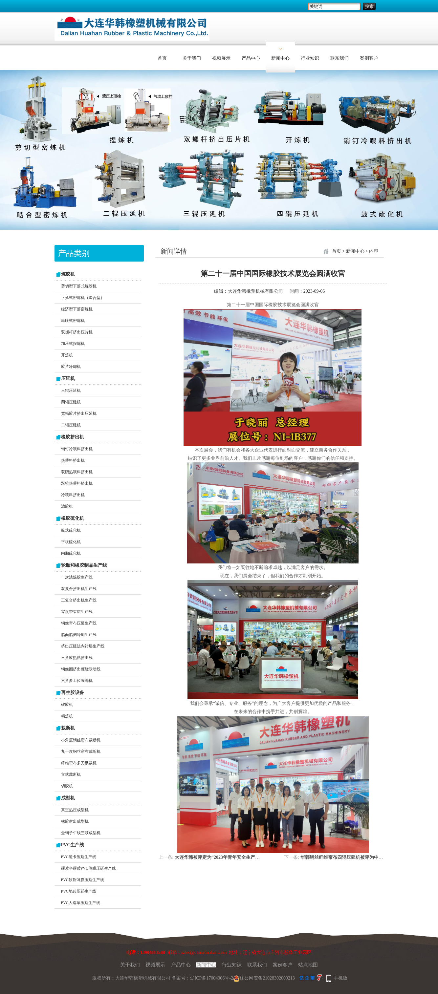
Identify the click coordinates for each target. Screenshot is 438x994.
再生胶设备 (72, 692)
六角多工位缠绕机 (77, 680)
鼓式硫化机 (71, 530)
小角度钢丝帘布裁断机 (80, 740)
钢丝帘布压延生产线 (79, 623)
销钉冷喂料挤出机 (77, 449)
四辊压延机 (71, 402)
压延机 (68, 378)
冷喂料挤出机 (73, 495)
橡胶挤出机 (72, 436)
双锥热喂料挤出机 (77, 483)
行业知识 (310, 58)
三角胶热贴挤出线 (77, 657)
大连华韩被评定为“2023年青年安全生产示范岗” (223, 857)
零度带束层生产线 (77, 611)
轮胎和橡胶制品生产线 (84, 565)
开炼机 (67, 355)
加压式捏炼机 (73, 343)
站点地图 (308, 964)
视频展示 (221, 58)
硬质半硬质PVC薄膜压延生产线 (88, 868)
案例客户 (369, 58)
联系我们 (339, 58)
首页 (162, 58)
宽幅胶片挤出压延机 (79, 413)
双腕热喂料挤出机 (77, 472)
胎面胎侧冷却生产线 (79, 634)
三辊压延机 (71, 390)
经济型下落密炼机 (77, 309)
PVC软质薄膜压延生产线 (82, 880)
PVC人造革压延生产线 (80, 902)
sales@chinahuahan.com (204, 952)
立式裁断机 (71, 774)
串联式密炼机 (73, 320)
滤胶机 (67, 506)
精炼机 (67, 716)
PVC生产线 (72, 844)
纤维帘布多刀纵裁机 (79, 763)
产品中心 (251, 58)
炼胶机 (68, 274)
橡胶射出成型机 (75, 821)
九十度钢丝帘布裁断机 (80, 751)
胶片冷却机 (71, 366)
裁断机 (68, 728)
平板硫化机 (71, 541)
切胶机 (67, 786)
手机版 (340, 978)
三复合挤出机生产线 (79, 600)
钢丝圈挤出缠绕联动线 (80, 669)
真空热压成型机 (75, 810)
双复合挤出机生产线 (79, 588)
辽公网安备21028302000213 (264, 978)
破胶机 (67, 704)
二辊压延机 (71, 425)
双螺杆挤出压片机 (77, 332)
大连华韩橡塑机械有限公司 (255, 291)
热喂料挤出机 (73, 460)
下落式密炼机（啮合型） (82, 297)
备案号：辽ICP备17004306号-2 (202, 978)
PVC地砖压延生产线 (78, 891)
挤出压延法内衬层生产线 (82, 646)
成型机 (68, 797)
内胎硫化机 (71, 553)
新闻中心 (280, 58)
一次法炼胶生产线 (77, 577)
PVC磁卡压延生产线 (78, 857)
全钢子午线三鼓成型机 (80, 833)
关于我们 (192, 58)
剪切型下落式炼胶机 (79, 286)
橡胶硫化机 (72, 518)
